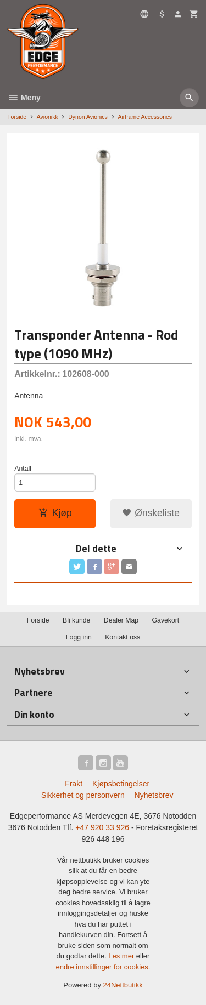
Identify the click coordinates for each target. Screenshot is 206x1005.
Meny (24, 97)
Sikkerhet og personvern (83, 795)
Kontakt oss (122, 637)
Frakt (73, 783)
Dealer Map (121, 620)
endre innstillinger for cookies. (103, 967)
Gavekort (166, 620)
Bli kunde (76, 620)
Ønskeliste (151, 512)
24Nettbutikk (123, 985)
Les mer (122, 956)
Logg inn (79, 637)
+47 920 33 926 (102, 827)
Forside (16, 116)
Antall (22, 468)
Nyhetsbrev (154, 795)
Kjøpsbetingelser (120, 783)
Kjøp (55, 512)
